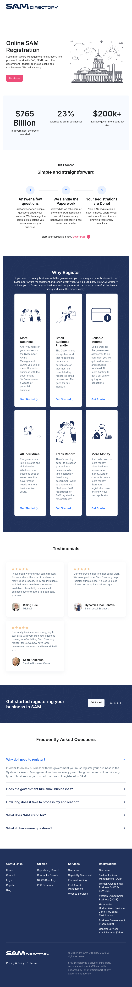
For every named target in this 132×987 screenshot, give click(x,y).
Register (10, 885)
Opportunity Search (48, 870)
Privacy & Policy (15, 963)
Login (9, 880)
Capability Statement (80, 875)
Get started (14, 78)
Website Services (78, 893)
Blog (8, 890)
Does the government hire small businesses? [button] (39, 789)
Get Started (96, 702)
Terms (33, 963)
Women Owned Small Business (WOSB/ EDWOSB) (111, 887)
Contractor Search (47, 875)
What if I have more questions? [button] (29, 828)
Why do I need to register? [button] (25, 759)
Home (9, 870)
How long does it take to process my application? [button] (42, 802)
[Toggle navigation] (122, 6)
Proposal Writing (77, 880)
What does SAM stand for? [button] (26, 815)
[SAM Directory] (32, 6)
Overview (73, 870)
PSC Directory (45, 885)
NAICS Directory (46, 880)
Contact (116, 703)
